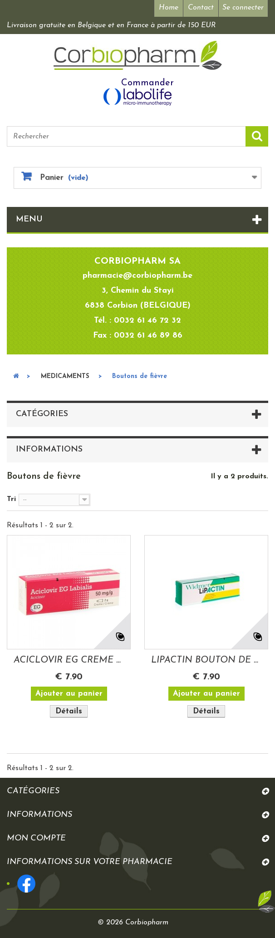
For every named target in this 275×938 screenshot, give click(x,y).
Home (168, 7)
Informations (49, 449)
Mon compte (36, 838)
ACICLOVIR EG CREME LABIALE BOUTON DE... (69, 660)
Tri (11, 499)
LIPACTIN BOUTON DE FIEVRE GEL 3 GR (206, 660)
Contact (201, 7)
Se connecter (243, 7)
